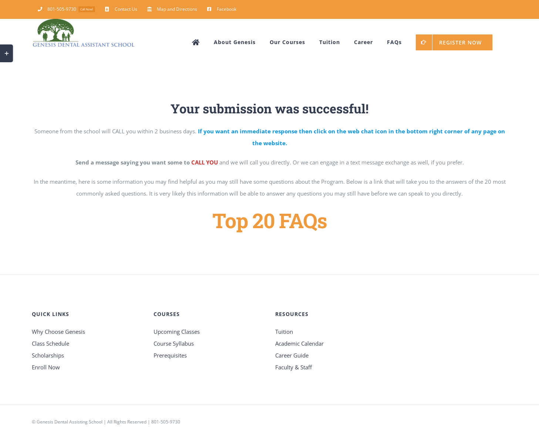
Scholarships (48, 355)
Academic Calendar (299, 343)
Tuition (284, 331)
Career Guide (292, 355)
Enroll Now (46, 367)
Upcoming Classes (177, 331)
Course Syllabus (174, 343)
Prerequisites (170, 355)
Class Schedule (50, 343)
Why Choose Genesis (58, 331)
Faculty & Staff (293, 367)
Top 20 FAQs (269, 220)
